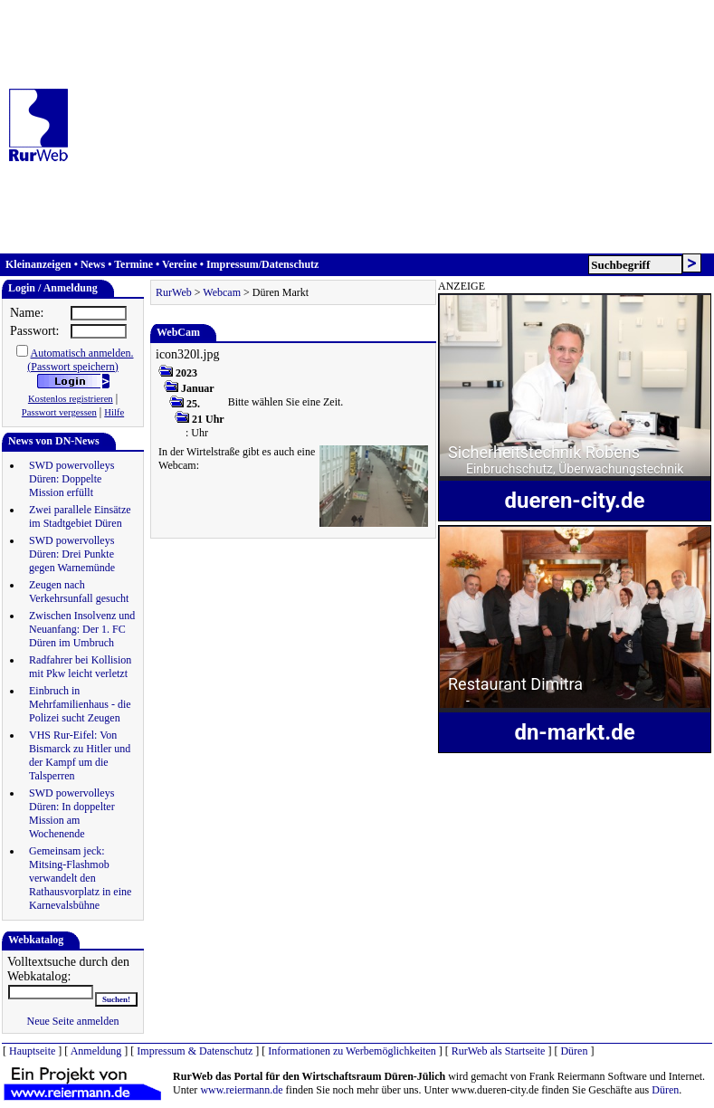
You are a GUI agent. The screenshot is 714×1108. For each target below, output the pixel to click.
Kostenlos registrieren (70, 399)
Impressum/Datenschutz (262, 264)
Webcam (222, 292)
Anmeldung (96, 1051)
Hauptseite (32, 1051)
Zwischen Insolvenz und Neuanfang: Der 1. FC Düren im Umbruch (82, 629)
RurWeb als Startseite (499, 1051)
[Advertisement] (396, 126)
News (93, 264)
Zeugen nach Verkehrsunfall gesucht (79, 591)
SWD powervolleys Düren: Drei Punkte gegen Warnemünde (72, 554)
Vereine (179, 264)
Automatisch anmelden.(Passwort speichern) (80, 360)
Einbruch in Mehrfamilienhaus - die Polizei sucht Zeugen (80, 704)
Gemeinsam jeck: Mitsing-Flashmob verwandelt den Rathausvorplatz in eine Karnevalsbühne (80, 878)
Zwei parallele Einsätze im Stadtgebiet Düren (80, 516)
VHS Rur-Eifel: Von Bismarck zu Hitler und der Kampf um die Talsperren (79, 755)
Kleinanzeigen (38, 264)
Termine (133, 264)
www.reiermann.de (241, 1090)
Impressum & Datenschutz (194, 1051)
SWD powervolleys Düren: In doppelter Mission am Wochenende (72, 813)
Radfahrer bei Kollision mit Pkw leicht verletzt (80, 667)
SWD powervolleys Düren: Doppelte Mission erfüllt (71, 479)
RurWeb (174, 292)
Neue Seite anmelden (73, 1021)
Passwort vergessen (59, 412)
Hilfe (114, 412)
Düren (573, 1051)
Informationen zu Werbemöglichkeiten (351, 1051)
